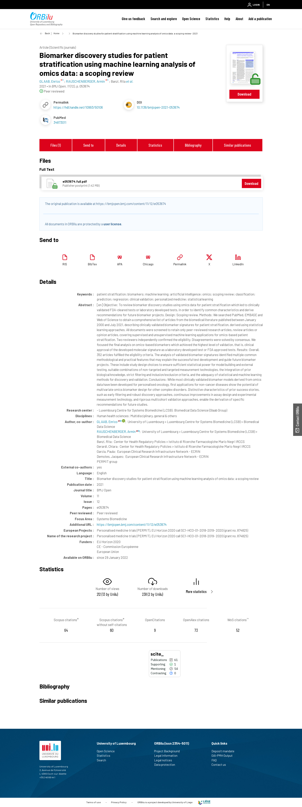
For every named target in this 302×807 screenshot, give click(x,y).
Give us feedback (133, 18)
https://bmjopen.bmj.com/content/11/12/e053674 (132, 524)
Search (103, 760)
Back (47, 33)
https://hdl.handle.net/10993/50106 (78, 107)
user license (112, 224)
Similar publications (237, 145)
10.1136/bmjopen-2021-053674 (158, 107)
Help (227, 18)
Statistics (212, 18)
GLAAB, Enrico (109, 422)
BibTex (92, 264)
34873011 (60, 122)
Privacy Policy (119, 802)
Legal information (167, 755)
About (239, 18)
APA (119, 264)
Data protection (166, 764)
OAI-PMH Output (223, 755)
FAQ (215, 760)
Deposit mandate (224, 751)
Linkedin (238, 264)
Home (56, 33)
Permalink (179, 264)
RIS (64, 264)
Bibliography (193, 145)
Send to (88, 145)
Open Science (191, 18)
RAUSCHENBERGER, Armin (118, 431)
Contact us (220, 764)
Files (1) (56, 145)
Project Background (168, 751)
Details (121, 145)
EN (268, 4)
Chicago (148, 264)
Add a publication (260, 18)
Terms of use (93, 802)
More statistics (196, 591)
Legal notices (164, 760)
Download (244, 94)
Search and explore (163, 18)
